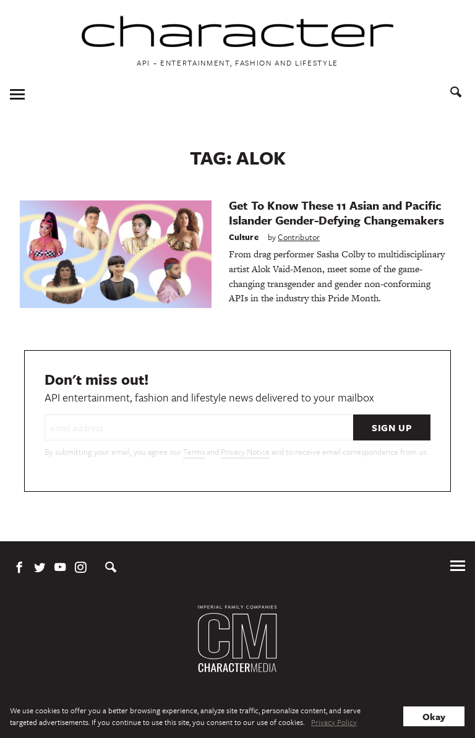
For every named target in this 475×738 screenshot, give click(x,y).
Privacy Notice (245, 451)
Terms (194, 451)
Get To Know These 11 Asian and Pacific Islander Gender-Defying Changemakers (336, 212)
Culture (244, 237)
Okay (433, 716)
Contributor (299, 237)
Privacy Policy (334, 721)
